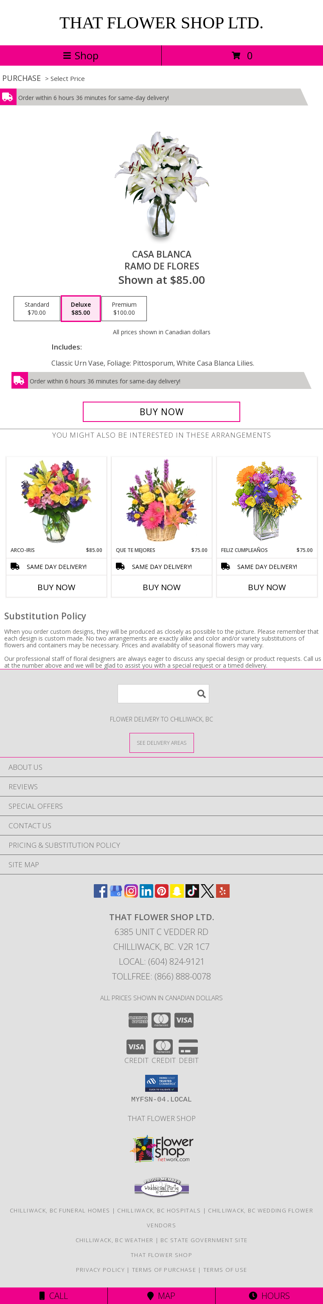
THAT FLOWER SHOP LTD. (161, 22)
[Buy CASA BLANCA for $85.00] (161, 412)
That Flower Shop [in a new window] (162, 1118)
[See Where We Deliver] (161, 742)
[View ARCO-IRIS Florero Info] (56, 501)
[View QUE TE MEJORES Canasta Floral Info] (161, 501)
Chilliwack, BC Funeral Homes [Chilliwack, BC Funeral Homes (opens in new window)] (60, 1210)
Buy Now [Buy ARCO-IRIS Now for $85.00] (56, 587)
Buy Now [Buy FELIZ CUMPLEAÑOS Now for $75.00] (267, 587)
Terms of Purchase (164, 1269)
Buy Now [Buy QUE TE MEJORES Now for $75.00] (162, 587)
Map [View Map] (161, 1295)
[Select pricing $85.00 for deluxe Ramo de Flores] (81, 309)
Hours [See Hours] (269, 1295)
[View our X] (207, 895)
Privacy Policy (100, 1269)
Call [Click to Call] (53, 1295)
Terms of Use (225, 1269)
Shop (80, 55)
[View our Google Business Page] (116, 895)
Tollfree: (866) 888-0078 (161, 976)
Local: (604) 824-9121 (162, 961)
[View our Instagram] (131, 895)
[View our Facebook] (100, 895)
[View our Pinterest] (162, 895)
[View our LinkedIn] (146, 895)
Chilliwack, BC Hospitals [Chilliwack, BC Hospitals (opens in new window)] (159, 1210)
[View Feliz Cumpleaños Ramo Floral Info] (266, 502)
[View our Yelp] (223, 895)
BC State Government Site (203, 1240)
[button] (161, 1083)
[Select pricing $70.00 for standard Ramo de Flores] (37, 309)
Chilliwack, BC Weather (115, 1240)
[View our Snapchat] (177, 895)
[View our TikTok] (192, 895)
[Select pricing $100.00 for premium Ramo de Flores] (124, 309)
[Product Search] (163, 693)
